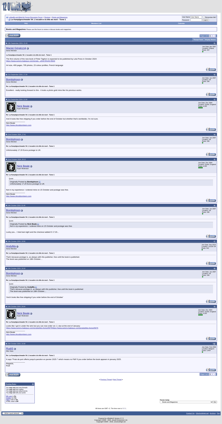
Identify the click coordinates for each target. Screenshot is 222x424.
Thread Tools (198, 40)
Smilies (8, 398)
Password (185, 20)
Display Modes (210, 40)
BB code (9, 396)
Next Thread (117, 379)
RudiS (9, 348)
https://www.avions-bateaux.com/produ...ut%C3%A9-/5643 (30, 61)
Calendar (181, 23)
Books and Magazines (60, 17)
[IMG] (8, 399)
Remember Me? (209, 17)
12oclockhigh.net (202, 413)
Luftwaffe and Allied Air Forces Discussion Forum (26, 17)
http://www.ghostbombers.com (18, 125)
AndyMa (11, 246)
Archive (213, 413)
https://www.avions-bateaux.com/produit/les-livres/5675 (29, 328)
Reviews (47, 17)
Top (218, 413)
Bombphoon (13, 79)
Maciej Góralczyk (16, 48)
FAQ (26, 23)
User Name (186, 17)
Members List (96, 23)
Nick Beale (23, 106)
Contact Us (190, 413)
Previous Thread (106, 379)
